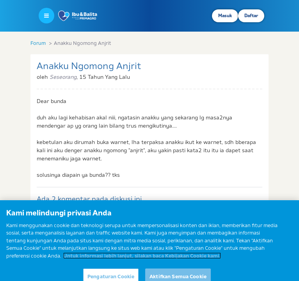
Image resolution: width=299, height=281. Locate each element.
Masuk (225, 15)
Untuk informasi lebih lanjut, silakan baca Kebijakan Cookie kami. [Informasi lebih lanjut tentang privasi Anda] (142, 258)
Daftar (251, 15)
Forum (38, 43)
